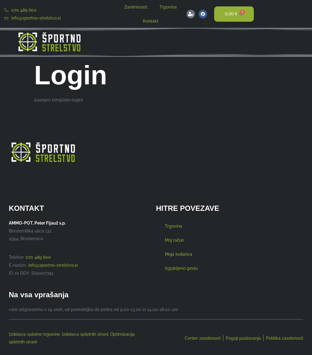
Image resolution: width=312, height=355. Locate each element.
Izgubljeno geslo (181, 268)
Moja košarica (178, 254)
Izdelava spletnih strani (85, 334)
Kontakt (150, 21)
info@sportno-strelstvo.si (53, 265)
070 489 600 (38, 257)
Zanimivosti (135, 6)
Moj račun (174, 240)
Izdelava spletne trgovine (34, 334)
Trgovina (168, 6)
